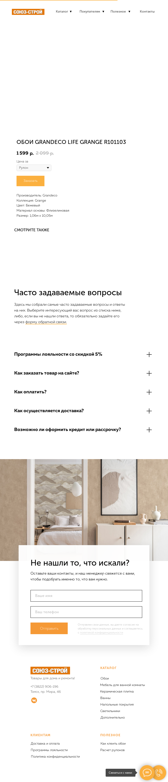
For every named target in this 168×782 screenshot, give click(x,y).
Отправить (49, 628)
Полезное (118, 11)
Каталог (62, 11)
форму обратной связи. (46, 322)
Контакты (147, 11)
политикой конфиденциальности (101, 632)
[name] (86, 596)
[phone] (86, 612)
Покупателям (90, 11)
